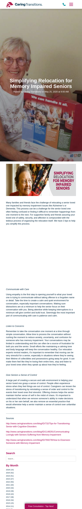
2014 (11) (10, 506)
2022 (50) (10, 482)
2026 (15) (10, 470)
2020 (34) (10, 488)
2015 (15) (10, 503)
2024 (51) (10, 476)
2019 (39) (10, 491)
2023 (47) (10, 479)
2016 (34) (10, 500)
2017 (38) (10, 497)
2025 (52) (10, 473)
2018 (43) (10, 494)
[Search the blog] (41, 459)
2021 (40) (10, 485)
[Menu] (71, 4)
